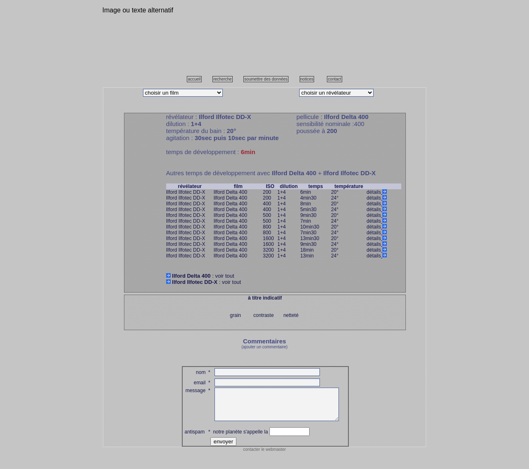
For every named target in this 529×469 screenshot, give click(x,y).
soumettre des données (266, 79)
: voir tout (200, 276)
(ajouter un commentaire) (264, 347)
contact (334, 79)
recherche (222, 79)
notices (307, 79)
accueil (194, 79)
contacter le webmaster (264, 455)
